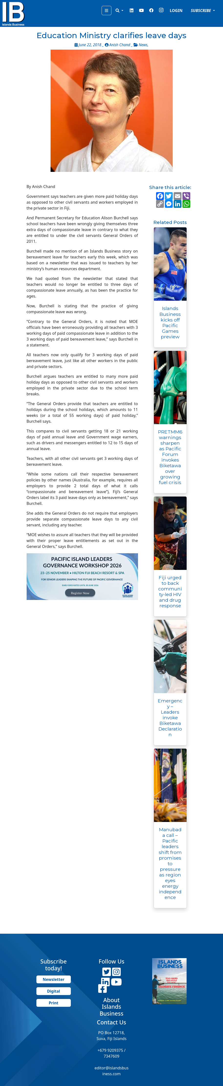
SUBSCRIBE (201, 10)
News (143, 44)
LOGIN (176, 10)
